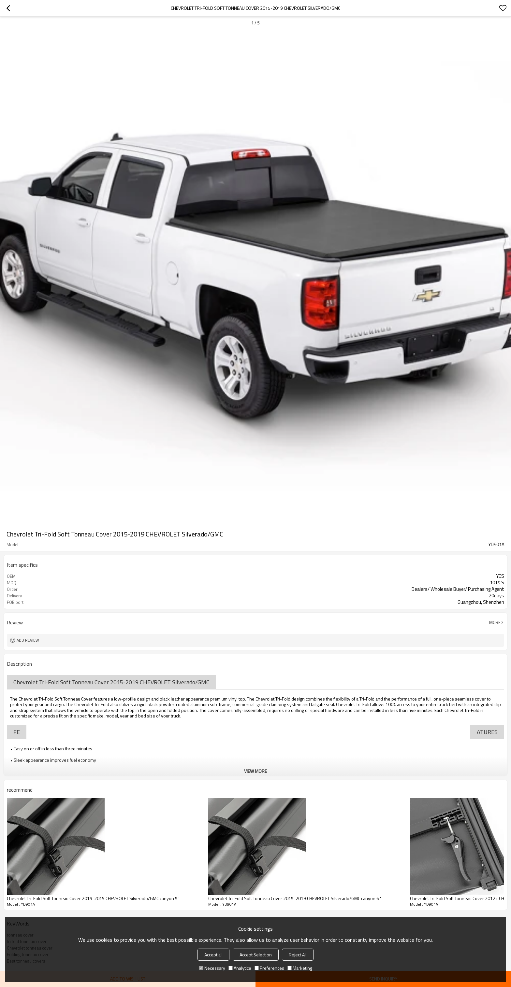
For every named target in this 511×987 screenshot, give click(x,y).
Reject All (298, 954)
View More (255, 771)
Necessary (212, 968)
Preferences (269, 968)
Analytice (239, 968)
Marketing (299, 968)
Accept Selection (256, 954)
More (495, 622)
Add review (28, 640)
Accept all (213, 954)
